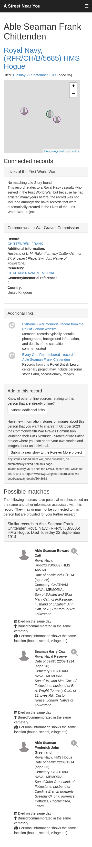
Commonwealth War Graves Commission (43, 228)
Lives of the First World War (32, 172)
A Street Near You (22, 6)
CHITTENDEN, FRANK (25, 244)
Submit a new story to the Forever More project (46, 452)
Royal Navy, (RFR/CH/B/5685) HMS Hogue (42, 58)
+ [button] (73, 86)
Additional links (21, 313)
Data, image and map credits (61, 151)
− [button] (73, 93)
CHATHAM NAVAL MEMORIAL (31, 273)
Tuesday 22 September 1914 (34, 75)
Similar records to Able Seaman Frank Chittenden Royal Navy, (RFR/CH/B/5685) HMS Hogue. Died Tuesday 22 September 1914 (44, 530)
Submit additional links (28, 410)
